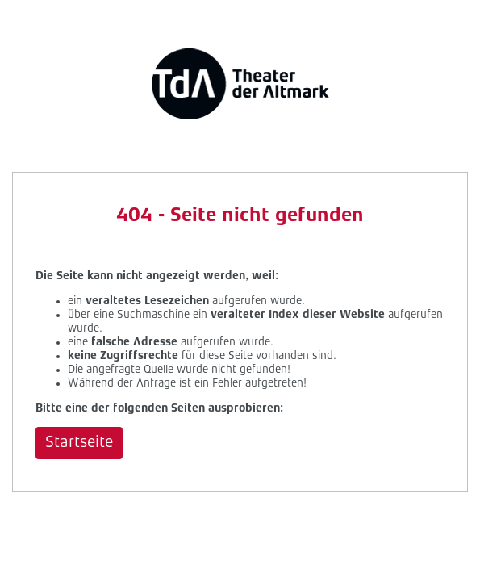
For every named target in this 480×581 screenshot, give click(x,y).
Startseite (79, 443)
